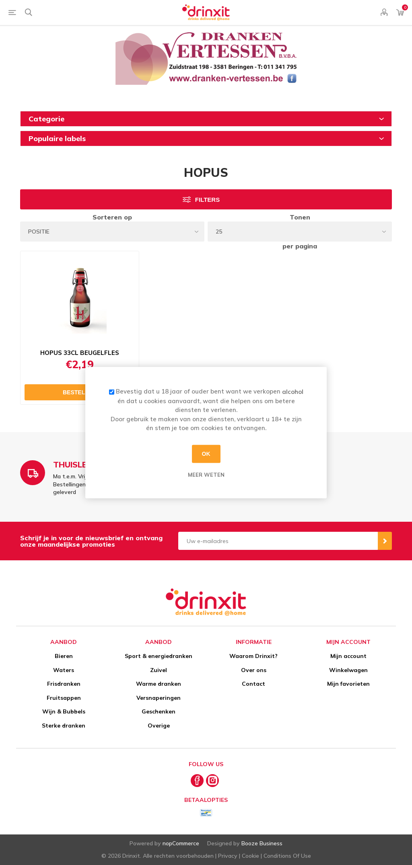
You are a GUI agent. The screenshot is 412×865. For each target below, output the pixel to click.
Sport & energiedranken (158, 656)
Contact (253, 683)
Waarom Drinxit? (253, 656)
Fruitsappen (64, 697)
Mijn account (348, 656)
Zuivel (158, 670)
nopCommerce (181, 843)
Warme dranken (158, 683)
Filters (207, 199)
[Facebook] (197, 780)
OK (206, 454)
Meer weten (206, 474)
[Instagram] (212, 780)
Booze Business (261, 843)
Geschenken (158, 711)
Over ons (253, 670)
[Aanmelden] (278, 541)
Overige (159, 725)
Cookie (250, 855)
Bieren (64, 656)
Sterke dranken (63, 725)
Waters (63, 670)
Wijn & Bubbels (63, 711)
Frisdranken (63, 683)
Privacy (227, 855)
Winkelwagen (348, 670)
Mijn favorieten (348, 683)
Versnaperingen (158, 697)
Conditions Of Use (287, 855)
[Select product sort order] (112, 231)
